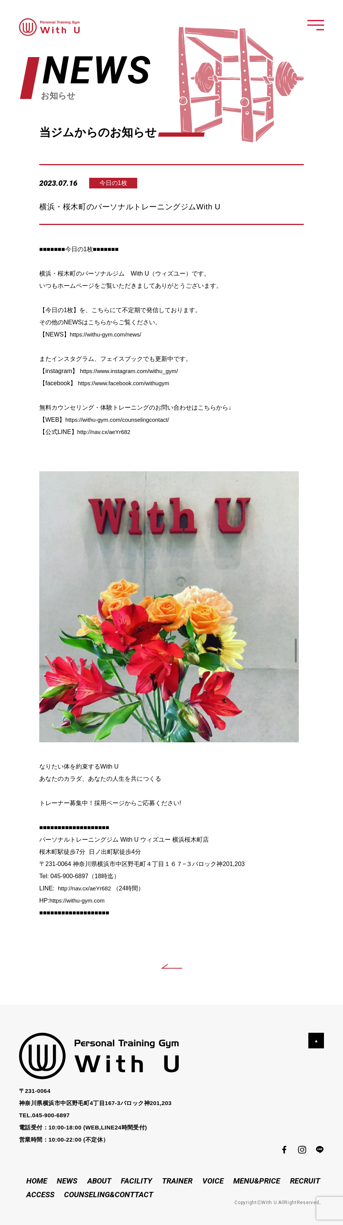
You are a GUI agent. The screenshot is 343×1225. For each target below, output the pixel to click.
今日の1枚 (119, 183)
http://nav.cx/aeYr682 (106, 432)
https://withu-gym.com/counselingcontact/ (121, 419)
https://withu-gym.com (79, 900)
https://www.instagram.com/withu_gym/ (133, 371)
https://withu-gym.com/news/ (108, 334)
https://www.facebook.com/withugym (127, 383)
